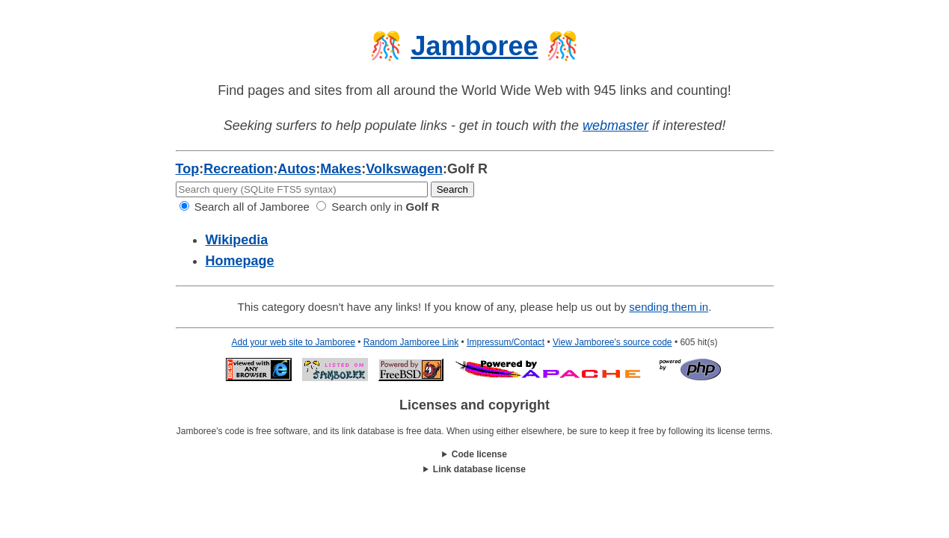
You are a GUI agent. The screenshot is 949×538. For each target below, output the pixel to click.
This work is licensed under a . (475, 470)
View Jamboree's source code (612, 342)
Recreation (238, 168)
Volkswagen (404, 168)
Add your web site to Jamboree (293, 342)
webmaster (615, 125)
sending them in (668, 306)
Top (188, 168)
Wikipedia (237, 239)
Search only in (377, 206)
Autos (296, 168)
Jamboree (474, 46)
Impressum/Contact (505, 342)
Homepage (240, 260)
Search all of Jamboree (244, 206)
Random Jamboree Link (410, 342)
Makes (340, 168)
